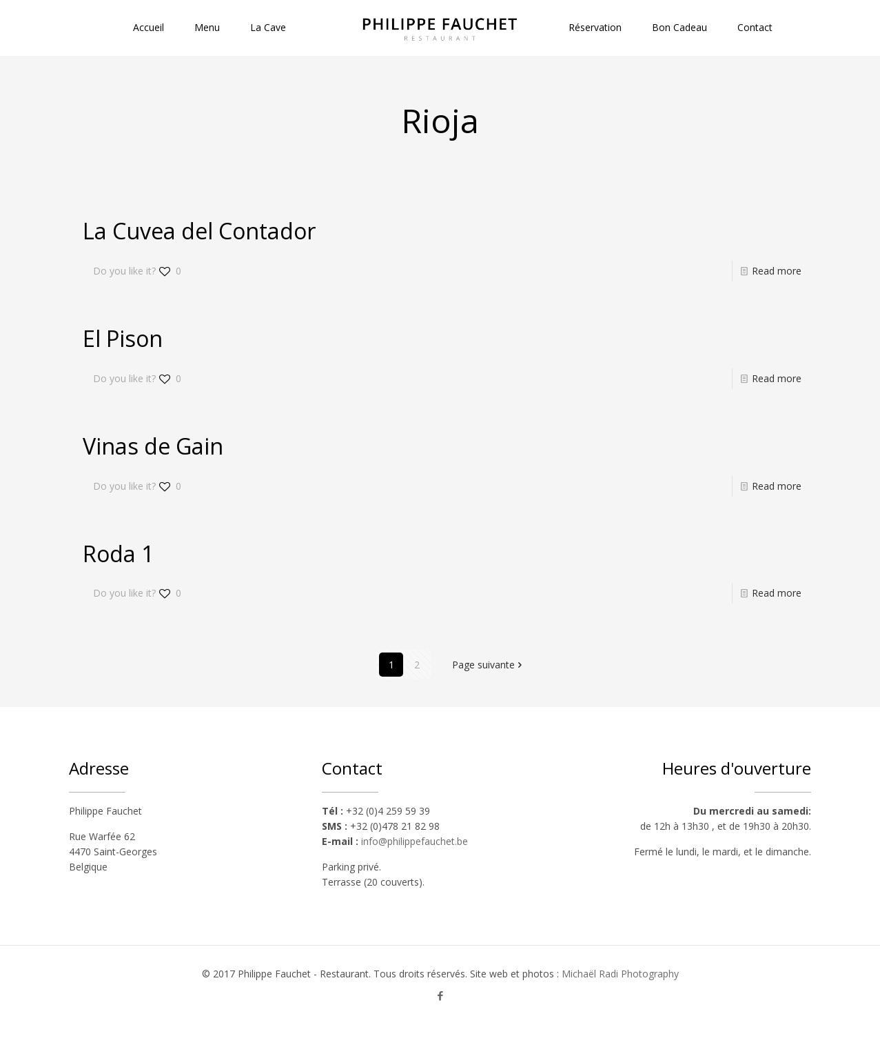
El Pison (123, 338)
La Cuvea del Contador (199, 231)
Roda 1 (118, 553)
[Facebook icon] (440, 995)
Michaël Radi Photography (620, 973)
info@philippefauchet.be (414, 841)
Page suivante (488, 664)
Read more (776, 270)
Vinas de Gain (153, 446)
